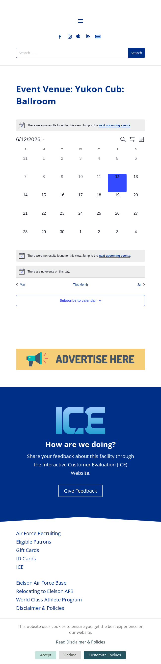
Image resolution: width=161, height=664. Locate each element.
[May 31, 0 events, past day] (25, 165)
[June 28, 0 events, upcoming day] (25, 238)
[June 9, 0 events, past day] (62, 183)
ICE (20, 567)
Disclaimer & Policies (40, 608)
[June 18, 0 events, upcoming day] (99, 201)
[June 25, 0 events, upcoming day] (99, 219)
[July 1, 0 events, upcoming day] (80, 238)
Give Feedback (80, 490)
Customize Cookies (105, 654)
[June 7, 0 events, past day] (25, 183)
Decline (70, 654)
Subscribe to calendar (78, 300)
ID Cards (26, 558)
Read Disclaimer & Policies (80, 642)
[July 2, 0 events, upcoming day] (99, 238)
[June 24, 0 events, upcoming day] (80, 219)
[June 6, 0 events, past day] (136, 165)
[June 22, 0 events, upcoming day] (43, 219)
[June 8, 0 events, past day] (43, 183)
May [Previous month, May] (21, 284)
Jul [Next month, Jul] (141, 284)
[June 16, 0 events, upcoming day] (62, 201)
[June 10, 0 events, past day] (80, 183)
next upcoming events (114, 125)
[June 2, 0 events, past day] (62, 165)
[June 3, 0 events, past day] (80, 165)
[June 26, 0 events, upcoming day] (117, 219)
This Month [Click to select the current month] (80, 284)
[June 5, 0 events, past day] (117, 165)
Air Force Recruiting (38, 533)
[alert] (80, 125)
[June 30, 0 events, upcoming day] (62, 238)
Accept (45, 654)
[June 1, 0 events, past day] (43, 165)
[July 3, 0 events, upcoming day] (117, 238)
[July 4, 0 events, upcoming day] (136, 238)
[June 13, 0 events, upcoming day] (136, 183)
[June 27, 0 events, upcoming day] (136, 219)
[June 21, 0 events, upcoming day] (25, 219)
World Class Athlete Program (49, 599)
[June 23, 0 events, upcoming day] (62, 219)
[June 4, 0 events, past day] (99, 165)
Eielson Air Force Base (41, 582)
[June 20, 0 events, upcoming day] (136, 201)
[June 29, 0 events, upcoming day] (43, 238)
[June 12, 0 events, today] (117, 183)
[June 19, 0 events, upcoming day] (117, 201)
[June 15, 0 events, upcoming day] (43, 201)
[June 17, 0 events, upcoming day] (80, 201)
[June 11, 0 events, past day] (99, 183)
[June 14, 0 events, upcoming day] (25, 201)
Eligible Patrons (33, 541)
